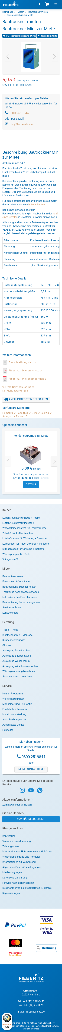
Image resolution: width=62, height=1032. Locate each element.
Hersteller (7, 729)
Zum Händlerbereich (31, 818)
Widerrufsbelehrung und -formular (21, 856)
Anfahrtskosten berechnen (26, 399)
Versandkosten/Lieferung (16, 841)
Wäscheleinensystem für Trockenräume (24, 528)
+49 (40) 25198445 (33, 1001)
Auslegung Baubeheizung (16, 655)
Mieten (20, 12)
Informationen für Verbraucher (19, 861)
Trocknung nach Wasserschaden (20, 591)
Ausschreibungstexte (14, 719)
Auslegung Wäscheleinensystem (20, 666)
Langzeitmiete (10, 612)
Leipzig (46, 412)
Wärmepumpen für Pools (16, 554)
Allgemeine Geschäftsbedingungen (21, 867)
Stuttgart (9, 416)
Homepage (7, 12)
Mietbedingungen (12, 872)
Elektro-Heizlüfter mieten (16, 581)
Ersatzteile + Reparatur (15, 709)
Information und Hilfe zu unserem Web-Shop (27, 851)
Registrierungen (11, 893)
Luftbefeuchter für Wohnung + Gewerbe (24, 538)
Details (31, 484)
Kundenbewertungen (15, 390)
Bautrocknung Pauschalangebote (21, 602)
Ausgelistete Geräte (13, 724)
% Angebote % (10, 559)
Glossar (6, 645)
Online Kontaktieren (31, 769)
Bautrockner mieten (38, 12)
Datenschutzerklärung (14, 877)
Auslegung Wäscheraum (16, 660)
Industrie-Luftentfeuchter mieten (20, 597)
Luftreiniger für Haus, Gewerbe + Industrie (25, 543)
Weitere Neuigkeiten (13, 698)
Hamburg (9, 412)
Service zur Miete (11, 607)
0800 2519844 (19, 113)
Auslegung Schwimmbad (16, 650)
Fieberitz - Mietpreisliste (25, 370)
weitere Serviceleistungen (18, 387)
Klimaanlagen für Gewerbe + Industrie (23, 548)
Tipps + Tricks (10, 629)
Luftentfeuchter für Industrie (18, 522)
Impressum (8, 836)
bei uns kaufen (36, 204)
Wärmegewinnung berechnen (18, 671)
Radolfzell (24, 412)
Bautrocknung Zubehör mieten (19, 586)
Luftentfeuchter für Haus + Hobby (21, 517)
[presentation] (7, 57)
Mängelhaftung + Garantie (17, 704)
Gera (36, 412)
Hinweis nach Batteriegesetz (18, 882)
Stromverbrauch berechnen (17, 676)
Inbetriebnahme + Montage (17, 635)
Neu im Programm (12, 693)
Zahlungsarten (10, 846)
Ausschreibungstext (22, 362)
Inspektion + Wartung (14, 714)
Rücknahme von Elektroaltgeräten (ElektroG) (27, 887)
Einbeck (22, 416)
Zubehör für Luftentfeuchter (17, 533)
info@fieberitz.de (21, 124)
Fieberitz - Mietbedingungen (28, 378)
